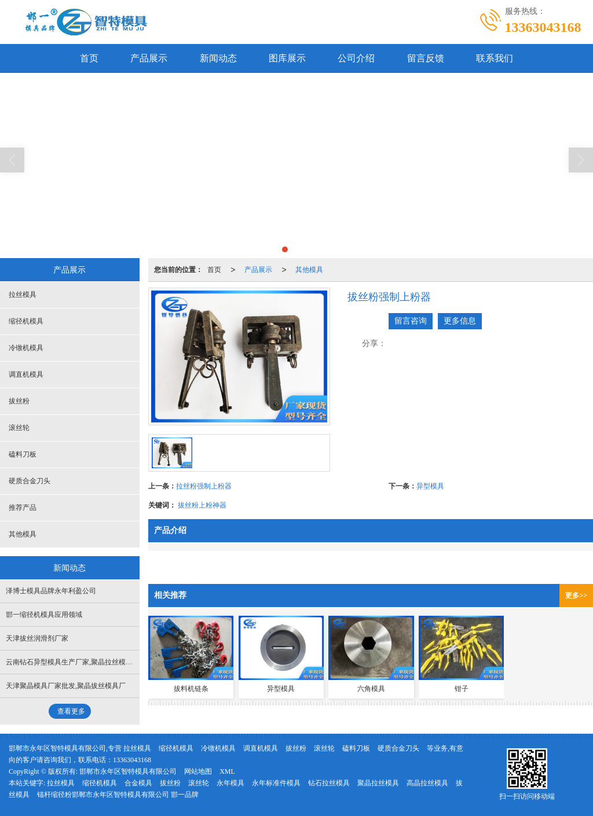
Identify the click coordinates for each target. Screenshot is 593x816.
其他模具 (309, 270)
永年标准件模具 (276, 783)
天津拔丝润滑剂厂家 (37, 638)
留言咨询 (410, 321)
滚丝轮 (19, 428)
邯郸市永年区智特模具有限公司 (128, 771)
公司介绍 (356, 58)
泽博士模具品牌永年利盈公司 (51, 591)
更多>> (576, 595)
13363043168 (132, 760)
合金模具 (138, 783)
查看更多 (71, 711)
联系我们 (495, 58)
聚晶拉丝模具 (378, 783)
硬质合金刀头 (29, 481)
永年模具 (230, 783)
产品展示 (148, 58)
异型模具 (430, 486)
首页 (88, 58)
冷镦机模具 (26, 348)
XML (227, 771)
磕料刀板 (22, 454)
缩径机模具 (26, 321)
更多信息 (460, 321)
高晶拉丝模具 (427, 783)
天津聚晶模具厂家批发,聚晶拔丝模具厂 (66, 686)
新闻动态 (217, 58)
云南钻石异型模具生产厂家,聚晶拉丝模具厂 (73, 662)
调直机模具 (26, 374)
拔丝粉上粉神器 (202, 505)
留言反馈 (426, 58)
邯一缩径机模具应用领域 (44, 615)
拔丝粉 (19, 401)
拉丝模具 (22, 295)
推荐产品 (22, 507)
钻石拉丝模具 (329, 783)
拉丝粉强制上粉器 (204, 486)
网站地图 (198, 771)
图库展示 (287, 58)
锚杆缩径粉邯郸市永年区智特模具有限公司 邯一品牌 (118, 795)
